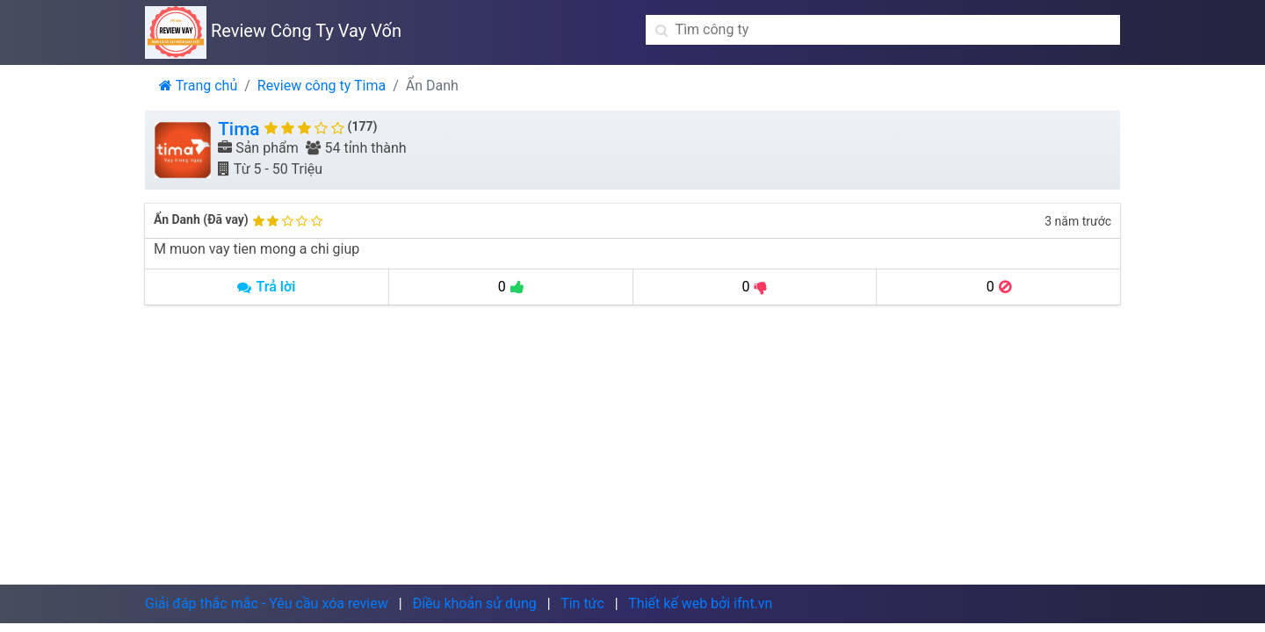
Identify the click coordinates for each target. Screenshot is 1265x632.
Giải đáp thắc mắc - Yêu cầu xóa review (266, 603)
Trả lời (266, 286)
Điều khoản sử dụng (474, 603)
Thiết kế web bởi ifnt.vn (700, 603)
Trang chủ (198, 85)
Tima (238, 129)
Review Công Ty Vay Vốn (273, 30)
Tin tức (582, 603)
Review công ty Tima (321, 85)
